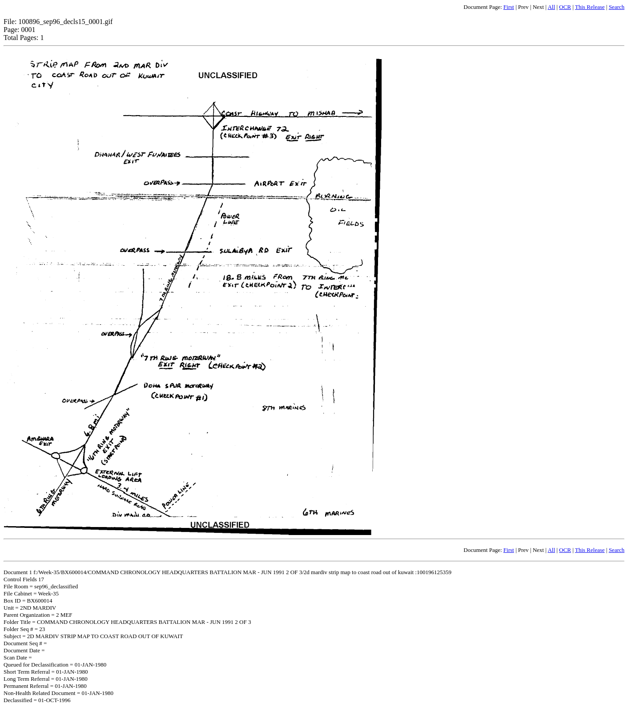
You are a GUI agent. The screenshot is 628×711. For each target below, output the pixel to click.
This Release (590, 7)
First (508, 7)
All (551, 7)
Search (616, 7)
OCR (565, 7)
